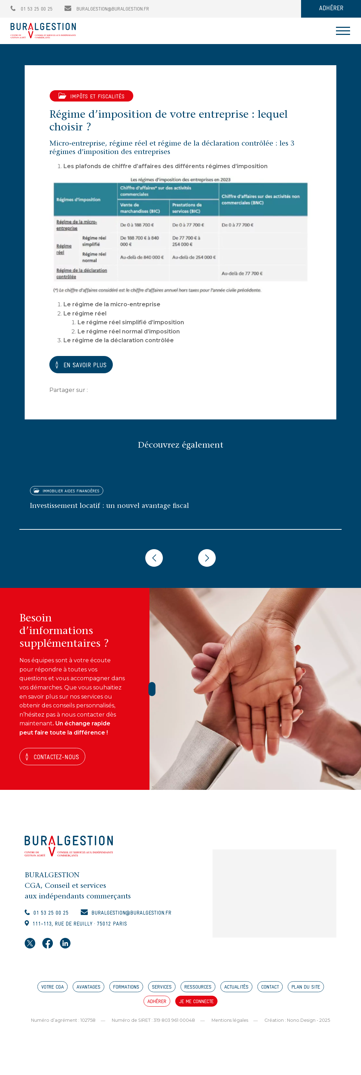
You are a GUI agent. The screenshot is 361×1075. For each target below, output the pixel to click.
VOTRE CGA (52, 992)
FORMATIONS (126, 992)
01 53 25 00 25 (32, 9)
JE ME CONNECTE (196, 1006)
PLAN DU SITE (306, 992)
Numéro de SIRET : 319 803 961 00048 (152, 1024)
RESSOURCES (198, 992)
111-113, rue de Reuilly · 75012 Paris (86, 927)
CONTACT (270, 992)
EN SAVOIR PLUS (89, 365)
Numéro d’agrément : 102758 (60, 1024)
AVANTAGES (88, 992)
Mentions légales (230, 1024)
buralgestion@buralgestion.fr (107, 9)
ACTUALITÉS (236, 992)
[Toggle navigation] (343, 30)
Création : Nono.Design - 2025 (300, 1024)
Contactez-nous (60, 758)
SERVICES (162, 992)
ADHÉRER (331, 8)
